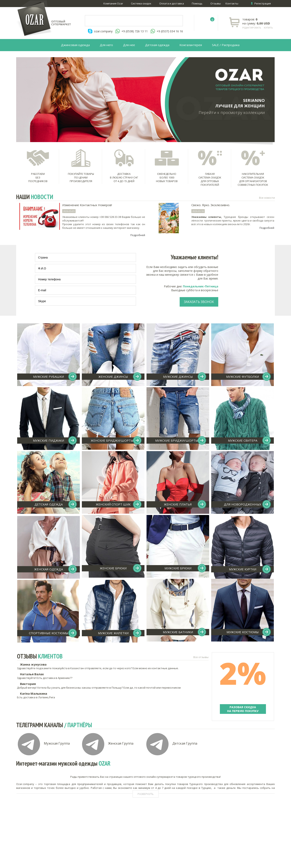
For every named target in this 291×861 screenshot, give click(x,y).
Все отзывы (201, 657)
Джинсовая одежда (75, 45)
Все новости (267, 197)
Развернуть (146, 794)
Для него (106, 45)
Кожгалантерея (190, 45)
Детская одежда (157, 45)
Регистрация (262, 3)
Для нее (129, 45)
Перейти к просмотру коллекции (232, 112)
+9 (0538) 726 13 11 (134, 31)
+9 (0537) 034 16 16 (170, 31)
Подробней (137, 235)
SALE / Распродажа (225, 45)
